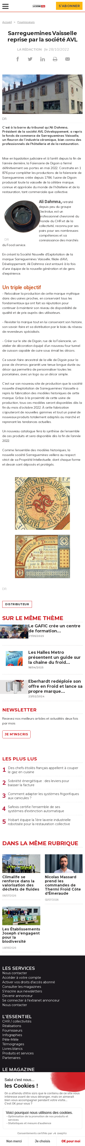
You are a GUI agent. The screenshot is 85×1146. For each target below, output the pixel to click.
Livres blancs (12, 1049)
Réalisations (11, 1026)
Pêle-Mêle (10, 1040)
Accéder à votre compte (21, 978)
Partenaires (11, 1058)
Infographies (12, 1035)
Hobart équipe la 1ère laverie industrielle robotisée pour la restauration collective (39, 822)
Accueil (7, 22)
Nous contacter (14, 973)
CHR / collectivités (16, 1021)
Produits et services (18, 1053)
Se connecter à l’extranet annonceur (31, 1000)
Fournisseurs (26, 22)
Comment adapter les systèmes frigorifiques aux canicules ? (43, 796)
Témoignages (13, 1044)
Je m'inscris (16, 734)
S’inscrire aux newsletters (22, 991)
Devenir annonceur (17, 996)
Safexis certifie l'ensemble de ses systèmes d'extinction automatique (36, 809)
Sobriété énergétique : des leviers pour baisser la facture (38, 783)
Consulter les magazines (21, 987)
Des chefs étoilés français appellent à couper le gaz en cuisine (43, 770)
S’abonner (69, 6)
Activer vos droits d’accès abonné (28, 982)
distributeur (17, 604)
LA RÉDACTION (29, 49)
